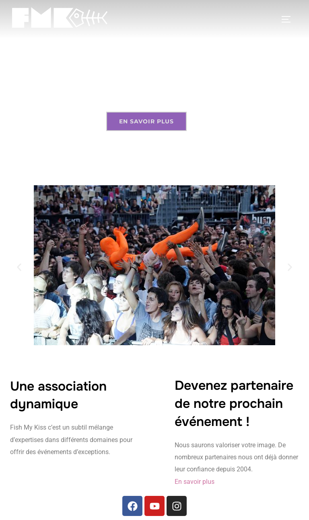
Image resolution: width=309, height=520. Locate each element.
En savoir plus (194, 481)
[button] (19, 267)
